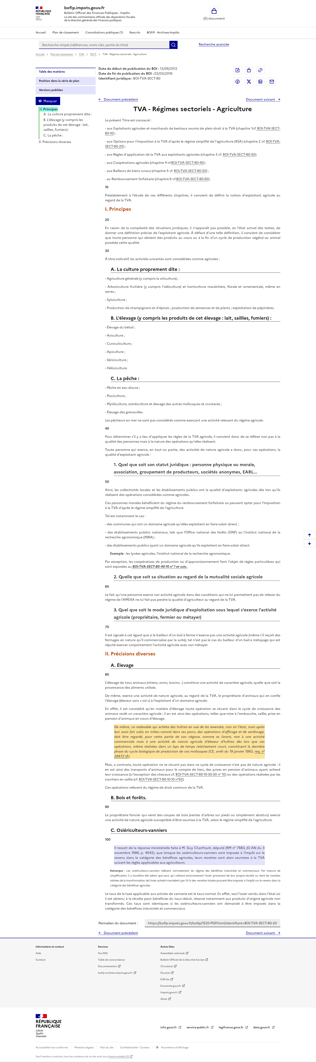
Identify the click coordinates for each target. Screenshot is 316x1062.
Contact (40, 960)
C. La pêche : (53, 135)
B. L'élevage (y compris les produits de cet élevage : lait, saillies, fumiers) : (65, 124)
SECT (93, 54)
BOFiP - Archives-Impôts (163, 32)
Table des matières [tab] (52, 72)
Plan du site (107, 1047)
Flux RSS (103, 953)
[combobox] (104, 45)
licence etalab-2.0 (118, 1056)
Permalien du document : (118, 923)
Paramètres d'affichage (174, 1047)
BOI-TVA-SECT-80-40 (187, 162)
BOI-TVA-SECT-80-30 (239, 154)
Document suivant (261, 99)
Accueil (41, 32)
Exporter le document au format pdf (237, 70)
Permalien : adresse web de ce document (260, 70)
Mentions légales (84, 1047)
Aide (38, 953)
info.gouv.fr (169, 1027)
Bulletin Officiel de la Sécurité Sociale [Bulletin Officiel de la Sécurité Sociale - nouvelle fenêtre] (182, 960)
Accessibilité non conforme (52, 1047)
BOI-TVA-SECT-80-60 (192, 178)
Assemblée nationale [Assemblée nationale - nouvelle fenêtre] (172, 953)
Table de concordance (111, 960)
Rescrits (134, 32)
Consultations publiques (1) (104, 32)
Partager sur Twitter (249, 82)
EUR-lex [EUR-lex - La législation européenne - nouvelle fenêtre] (164, 979)
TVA (82, 54)
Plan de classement (62, 54)
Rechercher (173, 45)
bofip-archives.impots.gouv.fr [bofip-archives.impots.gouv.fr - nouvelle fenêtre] (115, 973)
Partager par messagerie (272, 82)
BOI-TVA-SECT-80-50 (190, 170)
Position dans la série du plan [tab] (59, 81)
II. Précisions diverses (55, 141)
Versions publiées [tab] (51, 90)
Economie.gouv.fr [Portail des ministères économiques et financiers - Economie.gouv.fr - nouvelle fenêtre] (170, 986)
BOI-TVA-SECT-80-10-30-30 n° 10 (200, 774)
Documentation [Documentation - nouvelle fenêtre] (107, 966)
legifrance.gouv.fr (231, 1027)
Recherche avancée (214, 44)
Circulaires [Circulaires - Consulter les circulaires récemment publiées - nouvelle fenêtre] (166, 966)
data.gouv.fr (262, 1027)
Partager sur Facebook (237, 82)
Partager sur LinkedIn (260, 82)
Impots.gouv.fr (169, 992)
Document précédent (120, 99)
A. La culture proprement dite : (67, 114)
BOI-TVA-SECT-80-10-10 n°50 (161, 779)
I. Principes (49, 109)
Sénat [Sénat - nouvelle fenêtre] (163, 999)
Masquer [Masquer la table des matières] (50, 101)
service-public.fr (198, 1027)
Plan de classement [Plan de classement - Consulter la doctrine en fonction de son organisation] (65, 32)
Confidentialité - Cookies (135, 1047)
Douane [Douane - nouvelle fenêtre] (165, 973)
